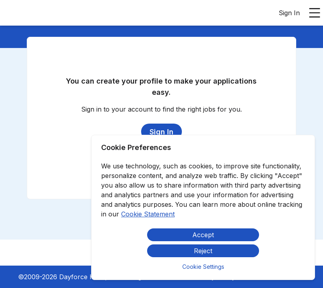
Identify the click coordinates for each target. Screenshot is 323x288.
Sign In (289, 13)
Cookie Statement (148, 214)
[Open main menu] (314, 13)
